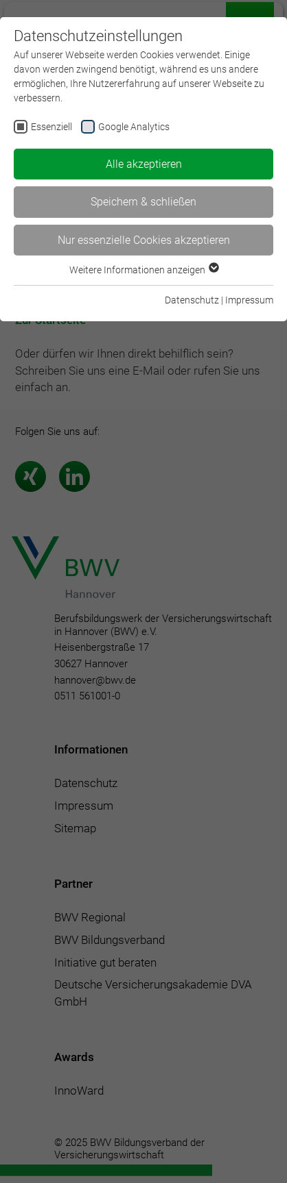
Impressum (249, 300)
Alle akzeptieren (144, 164)
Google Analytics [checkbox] (134, 126)
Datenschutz (192, 300)
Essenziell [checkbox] (51, 126)
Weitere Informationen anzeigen (143, 269)
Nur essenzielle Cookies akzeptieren (144, 240)
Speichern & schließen (143, 201)
